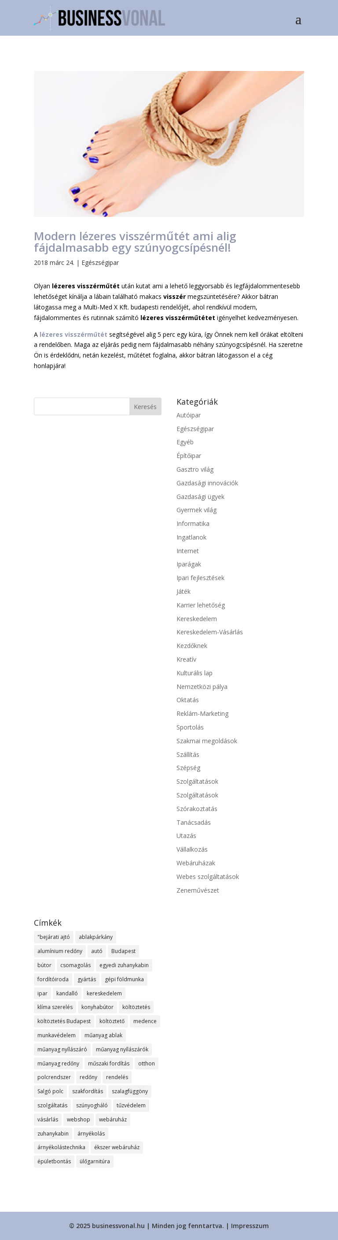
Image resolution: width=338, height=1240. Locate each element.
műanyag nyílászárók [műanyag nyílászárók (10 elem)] (122, 1049)
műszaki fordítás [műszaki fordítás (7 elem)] (108, 1063)
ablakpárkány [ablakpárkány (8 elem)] (96, 937)
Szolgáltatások (197, 781)
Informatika (192, 523)
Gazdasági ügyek (200, 496)
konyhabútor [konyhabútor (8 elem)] (97, 1007)
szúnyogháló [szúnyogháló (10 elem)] (92, 1105)
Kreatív (186, 659)
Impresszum (250, 1225)
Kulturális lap (194, 673)
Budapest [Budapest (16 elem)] (123, 951)
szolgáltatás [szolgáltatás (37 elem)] (52, 1105)
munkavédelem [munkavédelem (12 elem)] (56, 1035)
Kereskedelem (196, 618)
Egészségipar (100, 262)
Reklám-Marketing (202, 713)
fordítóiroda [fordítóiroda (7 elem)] (53, 979)
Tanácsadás (193, 822)
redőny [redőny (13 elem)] (88, 1077)
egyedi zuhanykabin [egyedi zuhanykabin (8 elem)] (124, 965)
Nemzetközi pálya (202, 686)
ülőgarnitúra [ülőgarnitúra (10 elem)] (95, 1161)
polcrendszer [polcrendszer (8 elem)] (54, 1077)
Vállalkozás (192, 849)
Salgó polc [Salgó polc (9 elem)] (50, 1091)
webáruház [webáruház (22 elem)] (113, 1119)
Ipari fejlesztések (200, 577)
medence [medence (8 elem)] (145, 1021)
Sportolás (190, 727)
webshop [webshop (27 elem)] (78, 1119)
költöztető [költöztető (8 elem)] (112, 1021)
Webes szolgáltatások (207, 876)
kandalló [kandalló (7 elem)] (67, 993)
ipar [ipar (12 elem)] (42, 993)
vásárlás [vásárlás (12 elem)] (47, 1119)
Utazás (186, 835)
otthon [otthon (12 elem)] (146, 1063)
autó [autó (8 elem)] (97, 951)
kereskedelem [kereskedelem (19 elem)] (104, 993)
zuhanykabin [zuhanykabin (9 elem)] (53, 1133)
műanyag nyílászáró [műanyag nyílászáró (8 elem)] (62, 1049)
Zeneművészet (197, 890)
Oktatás (187, 700)
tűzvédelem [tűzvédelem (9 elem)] (131, 1105)
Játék (183, 591)
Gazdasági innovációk (207, 483)
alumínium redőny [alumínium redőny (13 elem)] (59, 951)
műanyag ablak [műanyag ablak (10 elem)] (103, 1035)
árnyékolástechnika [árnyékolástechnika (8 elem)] (61, 1147)
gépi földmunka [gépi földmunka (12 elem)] (124, 979)
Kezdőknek (191, 645)
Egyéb (185, 442)
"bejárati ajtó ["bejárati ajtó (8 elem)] (53, 937)
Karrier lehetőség (200, 605)
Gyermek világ (196, 510)
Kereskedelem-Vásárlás (209, 632)
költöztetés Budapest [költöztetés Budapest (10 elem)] (64, 1021)
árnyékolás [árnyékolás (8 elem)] (91, 1133)
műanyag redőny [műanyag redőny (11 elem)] (58, 1063)
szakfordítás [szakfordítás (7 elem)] (87, 1091)
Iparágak (188, 564)
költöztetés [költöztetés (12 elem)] (136, 1007)
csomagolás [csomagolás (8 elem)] (75, 965)
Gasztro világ (194, 469)
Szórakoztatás (196, 808)
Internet (187, 551)
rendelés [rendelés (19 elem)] (117, 1077)
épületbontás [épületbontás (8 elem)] (54, 1161)
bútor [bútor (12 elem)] (44, 965)
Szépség (188, 767)
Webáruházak (195, 863)
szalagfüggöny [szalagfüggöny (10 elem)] (130, 1091)
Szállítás (187, 754)
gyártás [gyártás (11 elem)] (86, 979)
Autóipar (188, 415)
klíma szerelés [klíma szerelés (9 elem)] (55, 1007)
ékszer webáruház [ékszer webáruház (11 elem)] (117, 1147)
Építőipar (188, 455)
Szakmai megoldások (206, 741)
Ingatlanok (191, 537)
